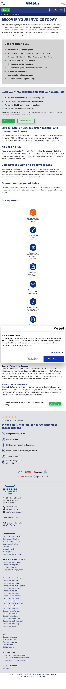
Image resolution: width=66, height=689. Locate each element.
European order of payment (13, 570)
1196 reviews (15, 14)
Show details (55, 352)
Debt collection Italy (10, 601)
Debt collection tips (10, 637)
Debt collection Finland (11, 591)
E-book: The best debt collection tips (16, 658)
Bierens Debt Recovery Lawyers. (46, 674)
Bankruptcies (8, 552)
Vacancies (6, 668)
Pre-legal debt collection (11, 541)
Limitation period (9, 549)
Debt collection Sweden (11, 618)
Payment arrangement (11, 642)
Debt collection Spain (10, 616)
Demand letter (8, 645)
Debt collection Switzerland (13, 621)
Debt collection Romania (11, 613)
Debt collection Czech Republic (14, 586)
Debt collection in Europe (12, 562)
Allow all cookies (53, 359)
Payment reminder (9, 639)
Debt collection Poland (11, 608)
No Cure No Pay (27, 151)
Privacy (32, 674)
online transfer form (15, 190)
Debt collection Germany (11, 596)
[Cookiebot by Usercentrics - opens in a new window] (55, 328)
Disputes (6, 546)
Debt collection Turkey (11, 624)
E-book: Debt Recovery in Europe (14, 655)
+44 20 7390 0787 (26, 121)
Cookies (26, 674)
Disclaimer (19, 674)
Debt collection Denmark (12, 588)
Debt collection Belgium (11, 583)
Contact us (8, 121)
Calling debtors (8, 647)
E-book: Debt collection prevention (15, 660)
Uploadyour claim (56, 403)
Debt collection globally (11, 565)
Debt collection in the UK (12, 536)
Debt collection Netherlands (13, 603)
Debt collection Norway (11, 606)
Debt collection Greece (11, 598)
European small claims (11, 567)
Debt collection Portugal (11, 611)
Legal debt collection (10, 544)
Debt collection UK (9, 626)
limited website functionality (33, 358)
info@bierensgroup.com (14, 512)
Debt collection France (11, 593)
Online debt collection (11, 539)
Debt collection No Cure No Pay (14, 554)
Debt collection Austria (11, 581)
